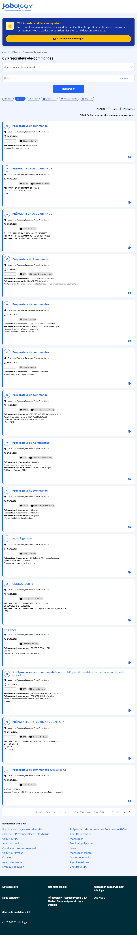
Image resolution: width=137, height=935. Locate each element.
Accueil (5, 52)
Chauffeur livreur (12, 853)
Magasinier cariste (81, 853)
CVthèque (15, 52)
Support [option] (87, 99)
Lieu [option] (20, 99)
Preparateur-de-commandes (35, 52)
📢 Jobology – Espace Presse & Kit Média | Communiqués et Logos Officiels (67, 901)
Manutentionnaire (81, 857)
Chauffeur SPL (78, 867)
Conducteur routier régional (19, 848)
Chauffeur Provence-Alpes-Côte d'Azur (25, 834)
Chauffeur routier (80, 834)
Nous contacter (10, 897)
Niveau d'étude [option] (69, 99)
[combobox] (68, 67)
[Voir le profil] (129, 157)
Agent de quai (10, 843)
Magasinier (76, 838)
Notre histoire (10, 887)
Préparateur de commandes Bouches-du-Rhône (98, 829)
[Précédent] (118, 812)
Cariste (6, 857)
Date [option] (7, 99)
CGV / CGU (99, 897)
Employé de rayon (13, 867)
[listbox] (48, 98)
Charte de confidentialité (16, 912)
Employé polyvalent (82, 843)
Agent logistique (79, 862)
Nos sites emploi (57, 887)
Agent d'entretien (13, 862)
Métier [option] (33, 99)
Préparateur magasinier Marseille (22, 829)
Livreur (74, 848)
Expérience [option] (49, 99)
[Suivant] (124, 812)
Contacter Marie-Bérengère (68, 38)
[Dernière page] (130, 812)
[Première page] (112, 812)
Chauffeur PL (10, 838)
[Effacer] (132, 67)
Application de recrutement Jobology (109, 888)
